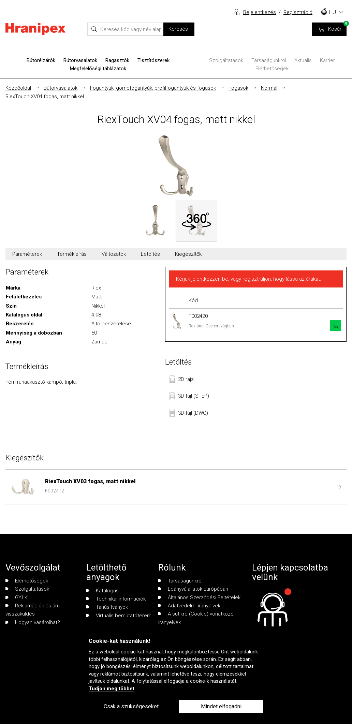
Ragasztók (117, 60)
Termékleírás (72, 254)
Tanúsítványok (107, 607)
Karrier (327, 60)
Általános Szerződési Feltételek (199, 597)
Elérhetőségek (272, 68)
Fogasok (238, 88)
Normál (269, 88)
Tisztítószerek (153, 60)
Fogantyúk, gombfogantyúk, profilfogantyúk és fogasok (153, 88)
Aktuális (303, 60)
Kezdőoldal (18, 88)
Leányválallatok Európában (193, 589)
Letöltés (150, 254)
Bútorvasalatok (80, 60)
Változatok (114, 254)
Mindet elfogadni (221, 706)
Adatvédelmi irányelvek (189, 606)
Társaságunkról (268, 60)
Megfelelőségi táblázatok (98, 68)
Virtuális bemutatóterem (118, 615)
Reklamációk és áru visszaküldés (32, 610)
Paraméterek (27, 254)
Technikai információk (116, 599)
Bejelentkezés (259, 12)
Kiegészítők (188, 254)
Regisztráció (297, 12)
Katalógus (102, 591)
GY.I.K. (17, 597)
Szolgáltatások (226, 60)
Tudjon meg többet (111, 689)
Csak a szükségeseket (131, 706)
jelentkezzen (206, 279)
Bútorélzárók (41, 60)
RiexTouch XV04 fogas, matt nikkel (44, 96)
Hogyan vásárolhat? (32, 622)
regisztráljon (257, 279)
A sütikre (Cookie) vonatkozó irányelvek (196, 618)
